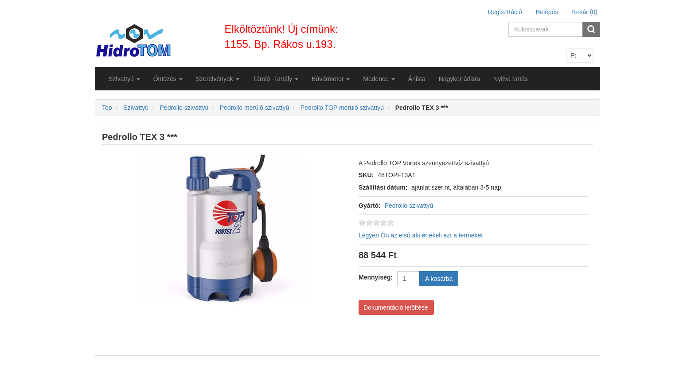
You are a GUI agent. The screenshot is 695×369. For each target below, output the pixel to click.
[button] (124, 79)
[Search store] (546, 29)
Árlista (417, 78)
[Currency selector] (579, 55)
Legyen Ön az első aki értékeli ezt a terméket (421, 235)
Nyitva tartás (510, 78)
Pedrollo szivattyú (409, 205)
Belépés (547, 12)
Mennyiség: (376, 277)
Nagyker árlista (459, 78)
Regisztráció (505, 12)
